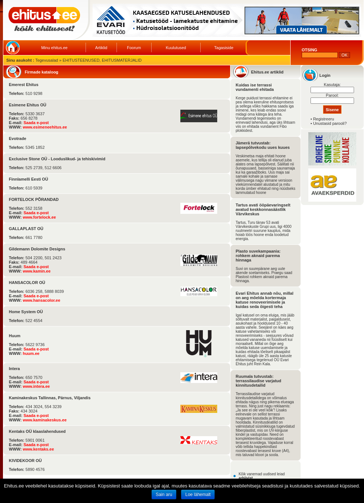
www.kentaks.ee (38, 449)
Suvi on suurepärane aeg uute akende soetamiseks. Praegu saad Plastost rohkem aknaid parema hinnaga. (264, 275)
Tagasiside (223, 47)
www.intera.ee (36, 386)
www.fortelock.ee (39, 217)
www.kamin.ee (37, 271)
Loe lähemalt (198, 494)
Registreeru (323, 119)
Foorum (134, 47)
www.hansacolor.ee (41, 300)
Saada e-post (36, 122)
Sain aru (164, 494)
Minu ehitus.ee (54, 47)
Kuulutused (176, 47)
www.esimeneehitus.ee (45, 127)
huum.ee (31, 353)
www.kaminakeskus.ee (45, 420)
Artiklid (101, 47)
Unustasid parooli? (330, 123)
